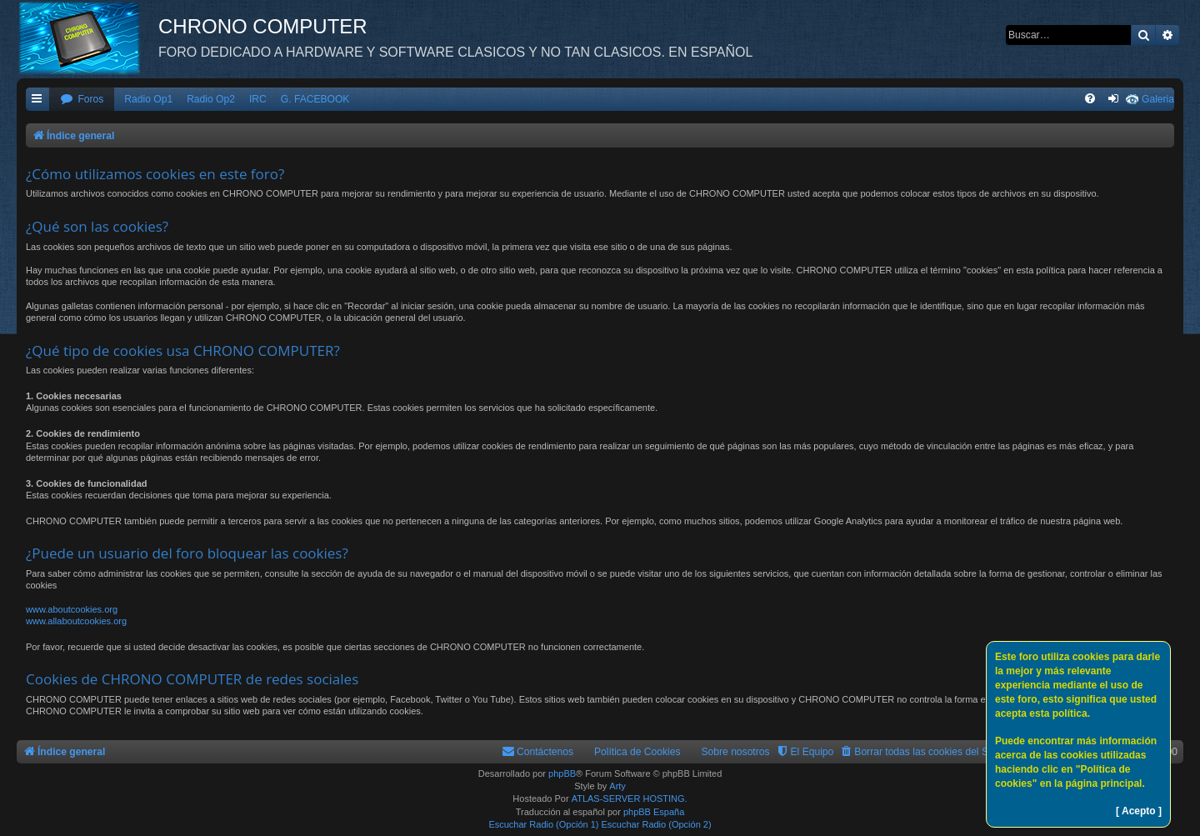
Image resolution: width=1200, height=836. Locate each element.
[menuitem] (82, 99)
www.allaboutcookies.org (76, 621)
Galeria (1158, 99)
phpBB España (653, 812)
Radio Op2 (211, 99)
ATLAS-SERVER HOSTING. (630, 798)
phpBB (562, 773)
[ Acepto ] (1139, 811)
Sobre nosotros (736, 752)
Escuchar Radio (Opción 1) (543, 824)
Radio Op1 (148, 99)
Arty (617, 786)
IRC (258, 99)
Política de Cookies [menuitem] (637, 752)
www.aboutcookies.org (72, 609)
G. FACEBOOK (315, 99)
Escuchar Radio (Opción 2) (657, 824)
